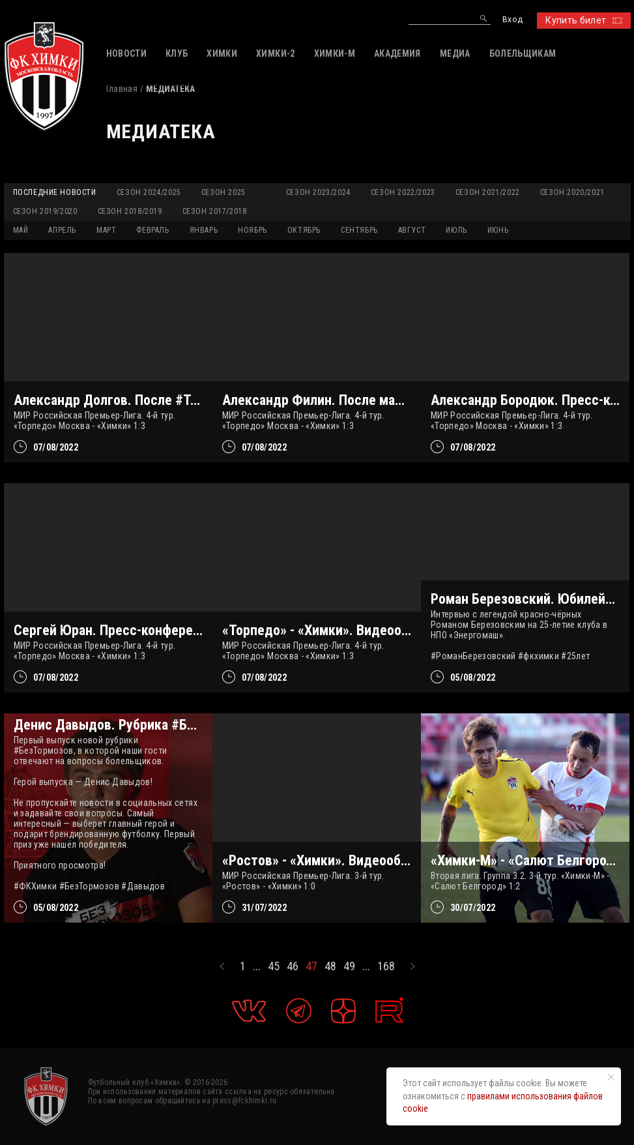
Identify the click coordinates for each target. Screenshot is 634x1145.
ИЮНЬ (497, 230)
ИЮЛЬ (456, 230)
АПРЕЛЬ (62, 230)
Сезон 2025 (223, 192)
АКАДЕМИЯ (397, 53)
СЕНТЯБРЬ (359, 230)
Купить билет (583, 20)
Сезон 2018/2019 (130, 211)
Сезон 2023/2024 (318, 192)
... (257, 966)
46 (292, 966)
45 (274, 966)
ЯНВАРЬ (204, 230)
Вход (512, 20)
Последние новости (54, 192)
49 (349, 966)
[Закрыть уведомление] (611, 1077)
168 (386, 966)
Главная (121, 88)
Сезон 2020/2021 (572, 192)
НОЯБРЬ (252, 230)
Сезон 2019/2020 (45, 211)
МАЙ (21, 230)
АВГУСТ (412, 230)
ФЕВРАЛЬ (152, 230)
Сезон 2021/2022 (487, 192)
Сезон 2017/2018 (214, 211)
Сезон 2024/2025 (149, 192)
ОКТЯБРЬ (304, 230)
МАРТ (106, 230)
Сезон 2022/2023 (403, 192)
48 (330, 966)
